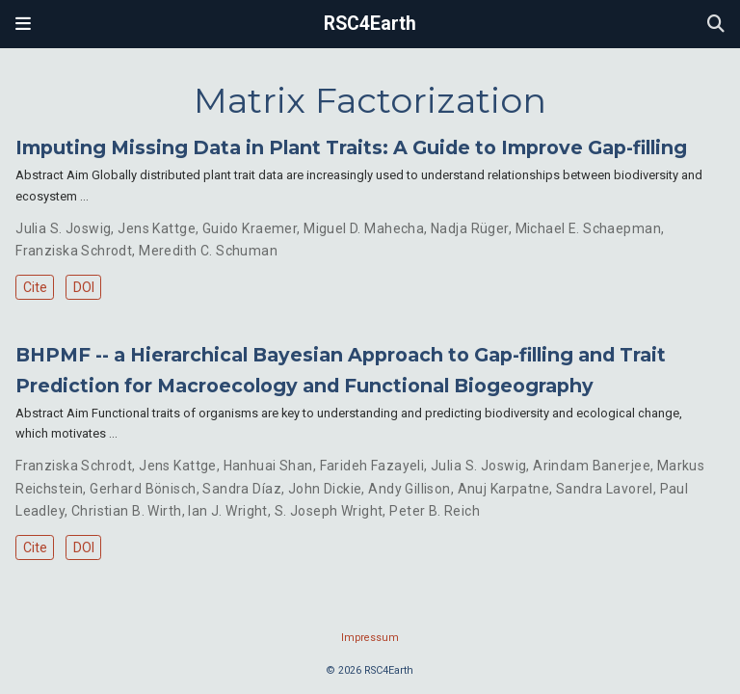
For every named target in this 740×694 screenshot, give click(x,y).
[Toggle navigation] (23, 24)
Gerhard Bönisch (143, 488)
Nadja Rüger (470, 228)
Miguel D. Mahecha (364, 228)
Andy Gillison (409, 488)
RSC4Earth (370, 24)
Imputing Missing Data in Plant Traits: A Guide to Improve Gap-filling (351, 147)
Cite (35, 287)
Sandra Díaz (241, 488)
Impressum (370, 637)
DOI (83, 287)
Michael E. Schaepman (588, 228)
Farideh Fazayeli (372, 465)
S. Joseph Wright (329, 511)
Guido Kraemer (249, 228)
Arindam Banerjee (591, 465)
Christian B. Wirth (126, 511)
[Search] (716, 24)
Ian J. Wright (227, 511)
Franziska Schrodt (73, 250)
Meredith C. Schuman (208, 250)
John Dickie (325, 488)
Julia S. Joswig (63, 228)
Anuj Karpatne (503, 488)
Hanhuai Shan (268, 465)
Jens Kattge (157, 228)
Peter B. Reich (434, 511)
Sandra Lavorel (604, 488)
